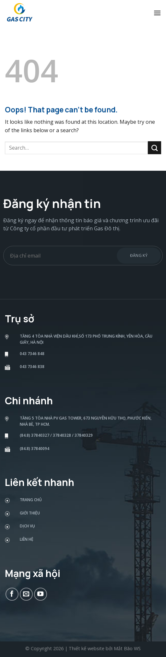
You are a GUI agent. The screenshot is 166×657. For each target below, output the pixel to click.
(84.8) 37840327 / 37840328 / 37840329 (56, 435)
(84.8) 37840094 (34, 448)
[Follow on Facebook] (12, 594)
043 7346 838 (32, 366)
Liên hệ (26, 539)
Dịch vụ (27, 526)
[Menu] (157, 13)
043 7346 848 (32, 353)
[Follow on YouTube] (40, 594)
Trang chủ (31, 499)
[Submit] (154, 147)
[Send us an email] (26, 594)
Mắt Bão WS (127, 648)
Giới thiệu (30, 513)
